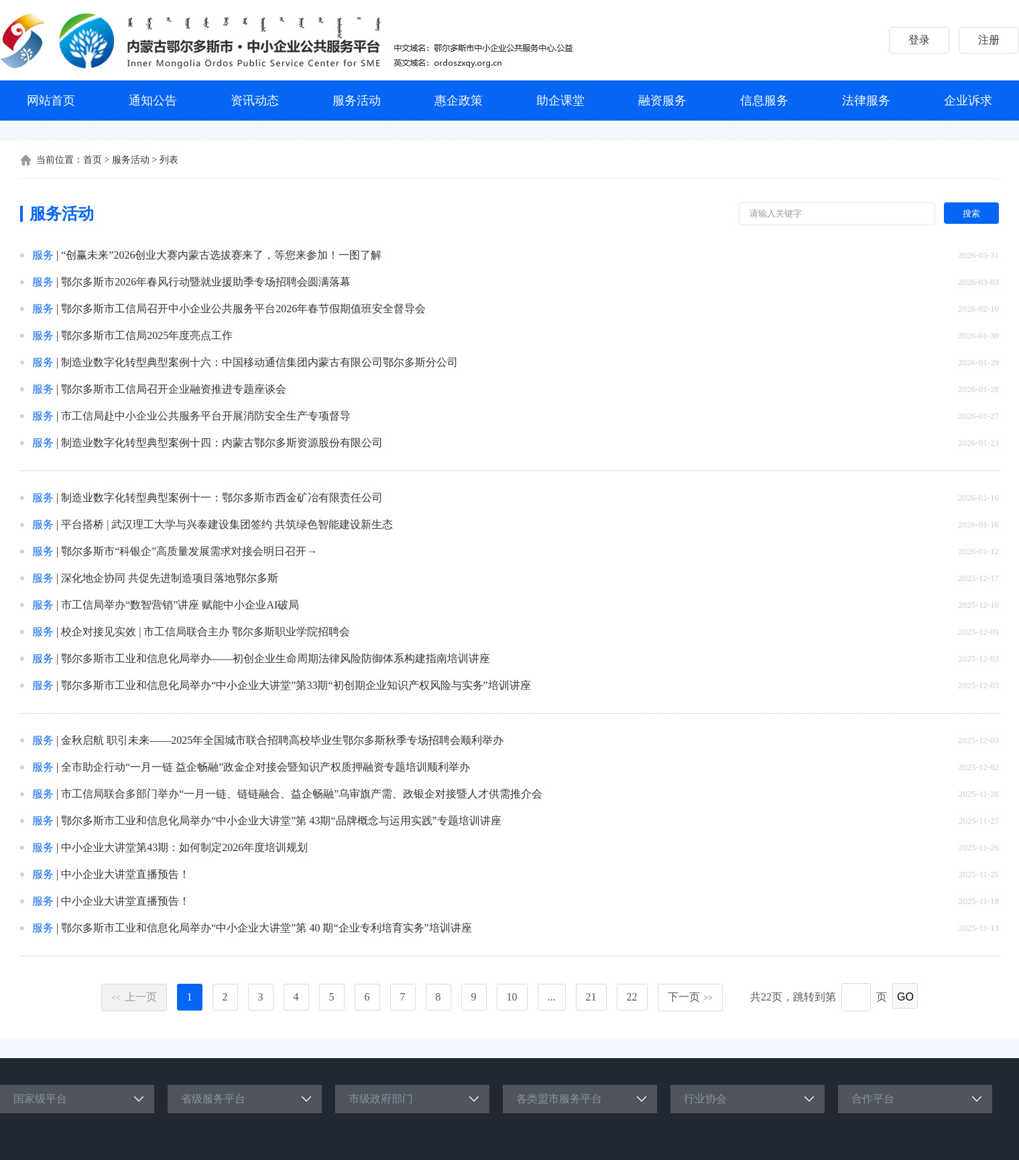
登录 (919, 40)
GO (905, 997)
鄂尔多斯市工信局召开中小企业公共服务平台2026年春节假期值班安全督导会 (243, 308)
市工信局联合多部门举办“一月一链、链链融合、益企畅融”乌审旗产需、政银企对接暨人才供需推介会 (301, 793)
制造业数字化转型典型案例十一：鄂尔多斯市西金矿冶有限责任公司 (222, 497)
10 (512, 997)
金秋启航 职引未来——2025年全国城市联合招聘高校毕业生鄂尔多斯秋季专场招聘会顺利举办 (282, 740)
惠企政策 (458, 100)
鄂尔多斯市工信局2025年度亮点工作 (147, 335)
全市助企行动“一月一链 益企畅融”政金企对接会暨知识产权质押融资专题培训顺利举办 (265, 767)
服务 (43, 255)
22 (632, 997)
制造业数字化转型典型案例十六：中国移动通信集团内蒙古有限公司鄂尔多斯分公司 (259, 362)
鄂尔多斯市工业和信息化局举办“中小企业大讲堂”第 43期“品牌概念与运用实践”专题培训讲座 (281, 820)
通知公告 (153, 100)
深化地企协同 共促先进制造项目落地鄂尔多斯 (169, 578)
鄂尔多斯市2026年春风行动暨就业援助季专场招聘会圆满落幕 (206, 281)
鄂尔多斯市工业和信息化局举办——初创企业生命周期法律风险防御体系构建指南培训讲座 (275, 658)
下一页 (690, 997)
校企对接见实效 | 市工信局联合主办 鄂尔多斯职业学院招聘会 (205, 631)
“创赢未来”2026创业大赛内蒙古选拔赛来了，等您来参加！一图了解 (221, 255)
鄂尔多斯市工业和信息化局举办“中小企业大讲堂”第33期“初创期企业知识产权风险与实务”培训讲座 (295, 685)
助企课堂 (560, 100)
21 (591, 997)
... (552, 997)
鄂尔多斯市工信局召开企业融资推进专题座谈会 (173, 389)
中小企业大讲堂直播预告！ (125, 874)
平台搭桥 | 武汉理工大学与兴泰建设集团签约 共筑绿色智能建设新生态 (227, 524)
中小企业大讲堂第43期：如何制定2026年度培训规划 (184, 847)
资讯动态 (255, 100)
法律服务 (866, 100)
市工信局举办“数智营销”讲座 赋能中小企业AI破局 (180, 604)
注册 (989, 40)
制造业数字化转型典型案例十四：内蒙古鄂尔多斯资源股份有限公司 (222, 442)
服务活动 (357, 100)
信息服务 (764, 100)
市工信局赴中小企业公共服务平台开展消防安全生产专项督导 (206, 416)
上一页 (134, 997)
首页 (92, 160)
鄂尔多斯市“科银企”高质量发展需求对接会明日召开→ (189, 551)
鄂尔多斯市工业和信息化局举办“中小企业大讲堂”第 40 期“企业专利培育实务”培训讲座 (266, 927)
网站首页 (51, 100)
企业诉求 (968, 100)
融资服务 (662, 100)
